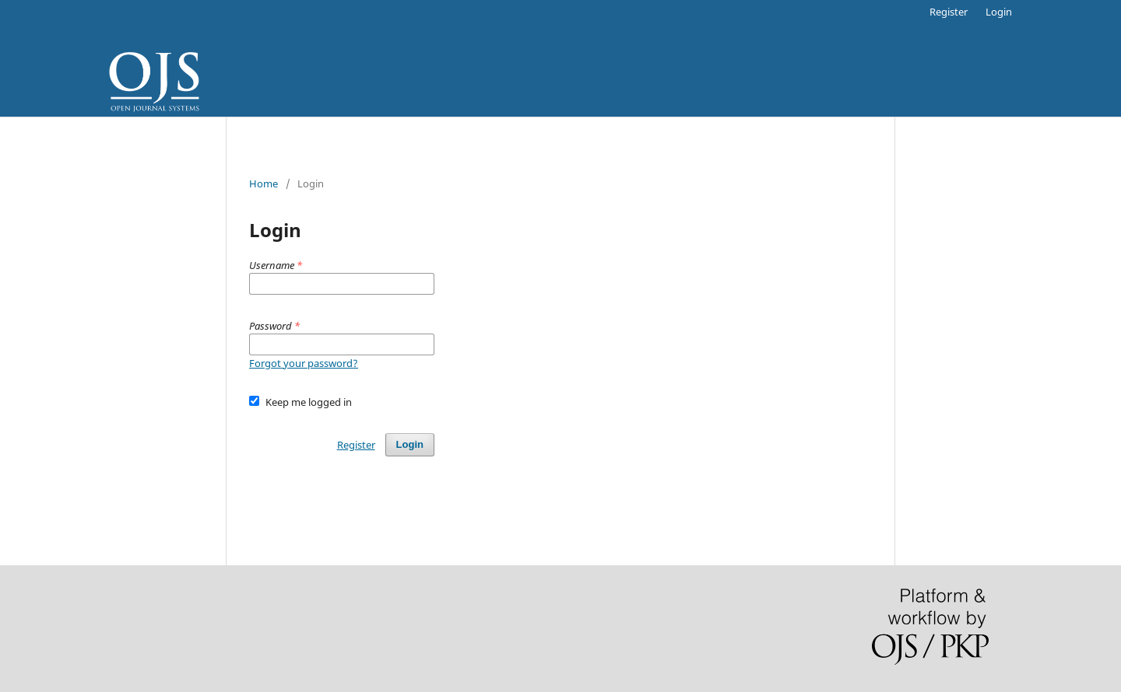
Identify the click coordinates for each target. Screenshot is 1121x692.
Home (263, 183)
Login (999, 12)
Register (948, 12)
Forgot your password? (303, 363)
